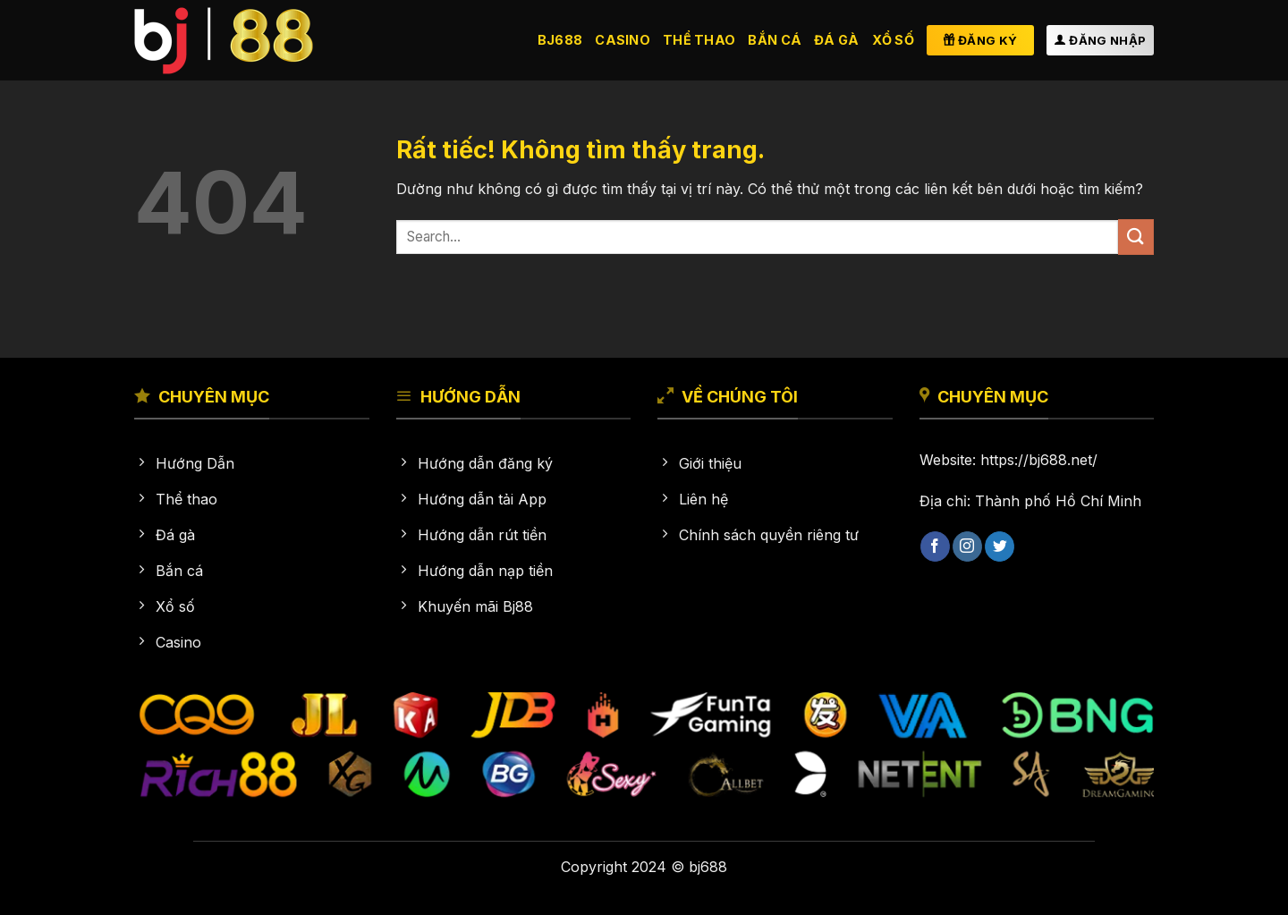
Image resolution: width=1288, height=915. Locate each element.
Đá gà (836, 39)
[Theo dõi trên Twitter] (999, 546)
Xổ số (893, 39)
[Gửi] (1136, 236)
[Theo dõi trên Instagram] (967, 546)
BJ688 (560, 39)
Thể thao (699, 39)
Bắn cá (774, 39)
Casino (622, 39)
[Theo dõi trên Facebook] (935, 546)
